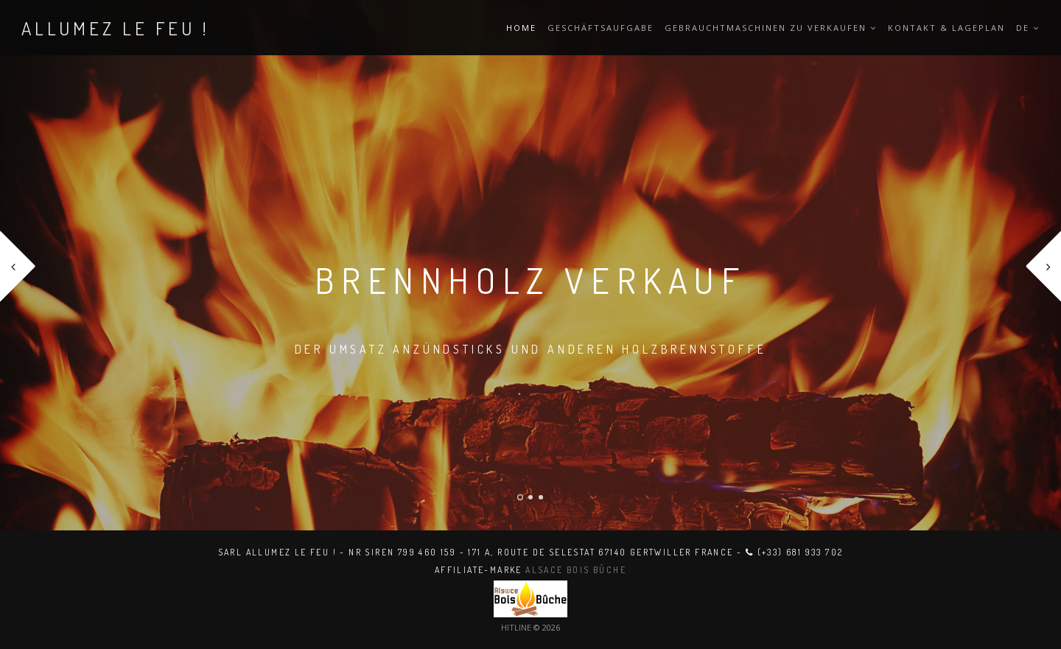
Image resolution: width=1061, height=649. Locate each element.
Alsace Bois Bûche (575, 569)
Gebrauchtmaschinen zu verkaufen (771, 27)
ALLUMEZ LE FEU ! (115, 28)
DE (1028, 27)
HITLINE (516, 627)
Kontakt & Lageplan (946, 27)
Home (521, 27)
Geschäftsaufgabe (600, 27)
